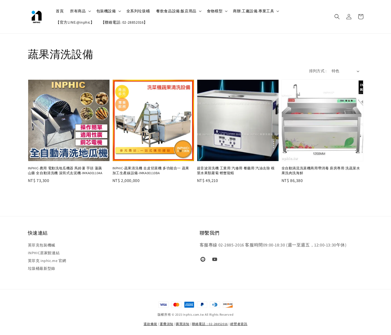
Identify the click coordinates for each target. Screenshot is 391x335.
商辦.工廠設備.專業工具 (253, 11)
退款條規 (150, 324)
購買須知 (182, 324)
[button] (337, 17)
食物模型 (214, 11)
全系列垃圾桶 (138, 11)
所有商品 (78, 11)
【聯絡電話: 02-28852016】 (124, 22)
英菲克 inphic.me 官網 (47, 260)
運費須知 (166, 324)
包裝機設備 (106, 11)
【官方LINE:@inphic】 (75, 22)
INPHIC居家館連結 (44, 252)
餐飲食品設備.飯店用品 (176, 11)
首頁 (60, 11)
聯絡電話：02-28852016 (210, 324)
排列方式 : (317, 70)
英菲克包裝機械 (41, 245)
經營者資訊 (238, 324)
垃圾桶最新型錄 (41, 268)
